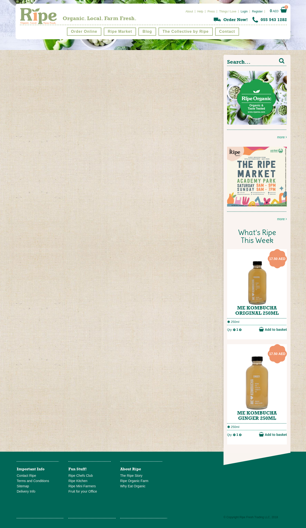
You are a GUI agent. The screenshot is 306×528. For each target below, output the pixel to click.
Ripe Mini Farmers (82, 486)
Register (257, 11)
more (257, 105)
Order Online (84, 31)
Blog (147, 31)
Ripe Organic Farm (134, 481)
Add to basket (273, 329)
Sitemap (23, 486)
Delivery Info (26, 491)
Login (244, 11)
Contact (227, 31)
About (189, 11)
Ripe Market (120, 31)
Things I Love (227, 11)
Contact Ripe (26, 475)
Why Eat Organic (133, 486)
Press (211, 11)
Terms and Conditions (33, 481)
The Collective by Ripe (186, 31)
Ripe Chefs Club (80, 475)
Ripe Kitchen (77, 481)
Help (200, 11)
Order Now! (235, 19)
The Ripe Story (131, 475)
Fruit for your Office (82, 491)
